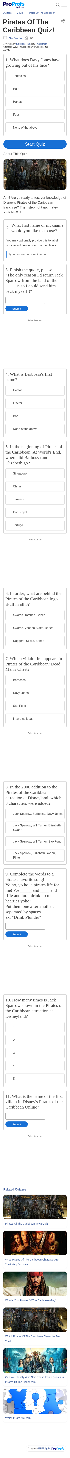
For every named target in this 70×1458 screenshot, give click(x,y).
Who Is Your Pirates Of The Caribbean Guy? (31, 1300)
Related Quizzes (14, 1189)
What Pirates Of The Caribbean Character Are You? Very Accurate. (31, 1262)
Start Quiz (35, 144)
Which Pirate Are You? (18, 1417)
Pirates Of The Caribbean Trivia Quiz (26, 1223)
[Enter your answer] (25, 300)
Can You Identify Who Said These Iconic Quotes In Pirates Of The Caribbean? (34, 1379)
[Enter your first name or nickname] (33, 254)
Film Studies (15, 38)
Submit (16, 308)
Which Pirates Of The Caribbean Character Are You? (32, 1339)
